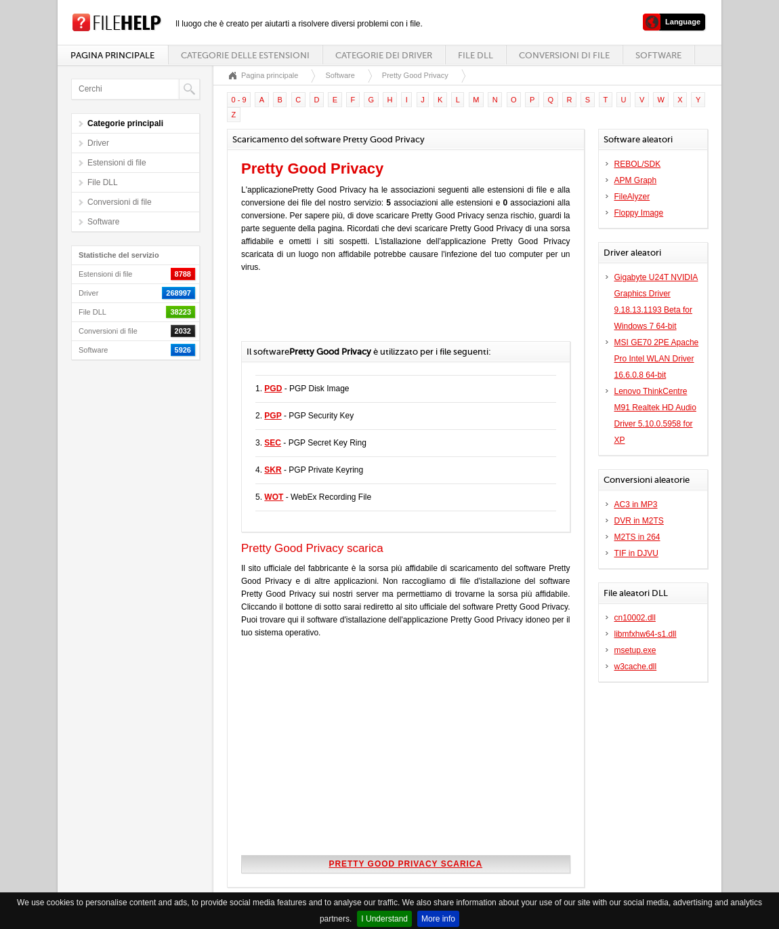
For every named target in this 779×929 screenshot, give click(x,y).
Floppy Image (639, 213)
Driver (98, 143)
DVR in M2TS (639, 521)
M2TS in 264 (637, 537)
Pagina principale (112, 55)
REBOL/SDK (637, 164)
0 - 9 (239, 100)
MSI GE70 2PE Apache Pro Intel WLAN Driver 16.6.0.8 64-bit (656, 359)
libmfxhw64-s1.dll (645, 634)
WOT (273, 497)
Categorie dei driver (383, 55)
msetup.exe (635, 650)
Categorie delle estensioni (245, 55)
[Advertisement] (399, 314)
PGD (273, 388)
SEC (272, 443)
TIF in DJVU (636, 553)
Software (658, 55)
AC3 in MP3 (636, 504)
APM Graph (635, 180)
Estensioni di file (116, 162)
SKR (272, 470)
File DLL (475, 55)
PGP (272, 415)
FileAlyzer (632, 196)
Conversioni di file (564, 55)
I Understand (384, 919)
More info (438, 919)
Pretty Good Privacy (415, 75)
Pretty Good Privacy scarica (405, 864)
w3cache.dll (635, 666)
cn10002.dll (635, 617)
